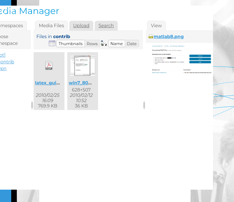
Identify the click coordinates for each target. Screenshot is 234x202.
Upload (81, 25)
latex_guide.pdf (53, 83)
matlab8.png (169, 36)
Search (106, 25)
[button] (70, 43)
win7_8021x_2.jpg (89, 83)
